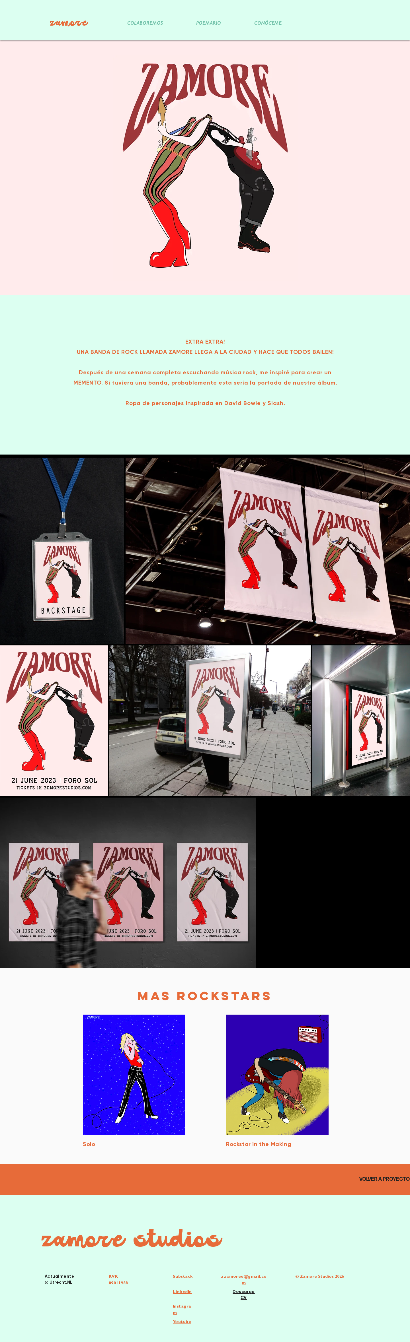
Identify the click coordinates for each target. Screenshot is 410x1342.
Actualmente (59, 1276)
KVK (113, 1277)
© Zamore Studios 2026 (320, 1277)
